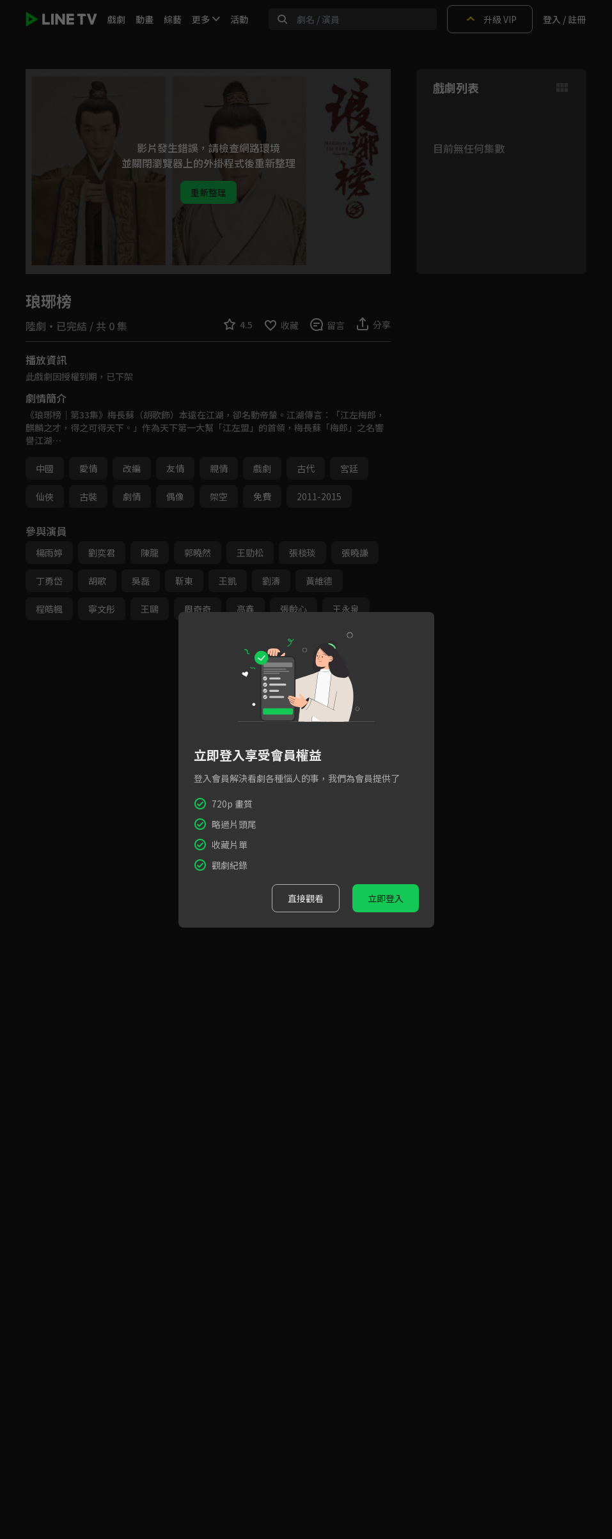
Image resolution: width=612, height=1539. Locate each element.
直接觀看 (306, 898)
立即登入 (386, 898)
